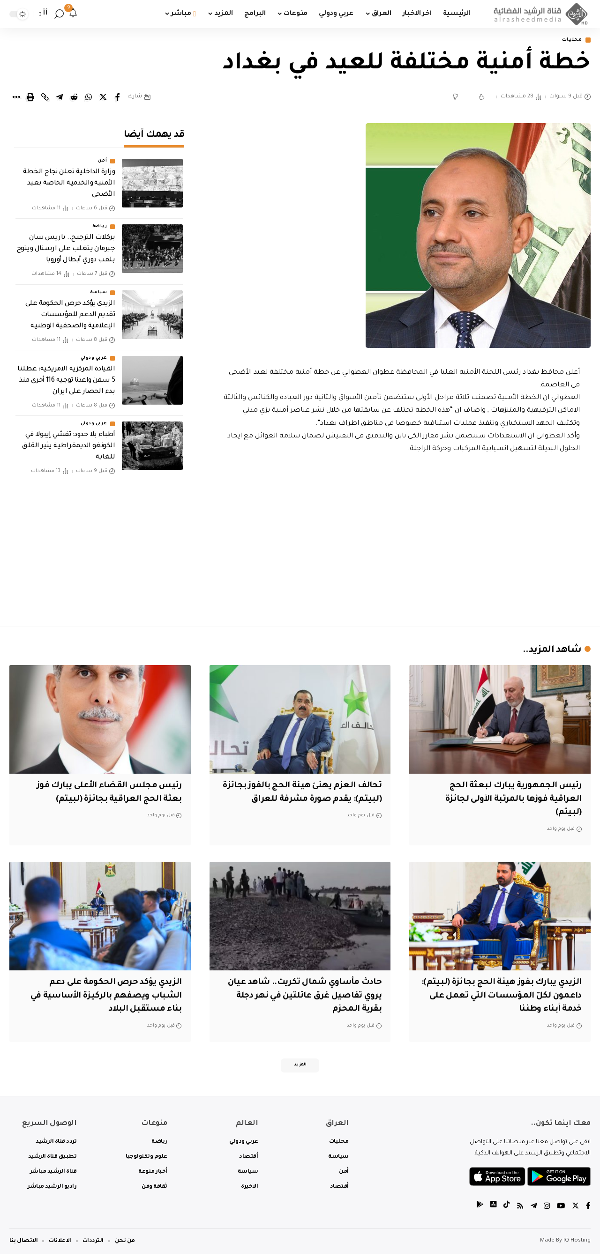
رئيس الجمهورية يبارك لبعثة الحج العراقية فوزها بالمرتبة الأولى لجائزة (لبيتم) (508, 800)
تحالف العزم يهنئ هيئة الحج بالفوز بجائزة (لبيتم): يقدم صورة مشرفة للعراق (312, 800)
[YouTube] (560, 1210)
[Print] (30, 97)
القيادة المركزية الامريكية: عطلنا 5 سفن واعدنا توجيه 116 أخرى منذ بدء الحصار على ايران (66, 375)
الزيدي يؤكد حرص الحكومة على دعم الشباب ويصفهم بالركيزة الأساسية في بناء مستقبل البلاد (100, 996)
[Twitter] (575, 1210)
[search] (59, 14)
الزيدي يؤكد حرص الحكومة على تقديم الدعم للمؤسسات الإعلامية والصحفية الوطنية (70, 309)
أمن (102, 155)
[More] (15, 97)
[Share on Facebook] (117, 97)
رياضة (99, 220)
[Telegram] (532, 1210)
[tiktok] (504, 1210)
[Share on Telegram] (59, 97)
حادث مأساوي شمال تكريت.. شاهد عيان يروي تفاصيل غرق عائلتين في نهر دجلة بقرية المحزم (303, 996)
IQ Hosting (577, 1244)
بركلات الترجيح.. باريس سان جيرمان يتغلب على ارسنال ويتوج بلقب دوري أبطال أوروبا (66, 243)
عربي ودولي (94, 352)
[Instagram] (545, 1210)
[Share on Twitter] (103, 97)
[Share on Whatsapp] (88, 97)
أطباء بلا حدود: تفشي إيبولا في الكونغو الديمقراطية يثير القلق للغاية (68, 440)
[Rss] (518, 1210)
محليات (569, 40)
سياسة (98, 286)
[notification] (73, 14)
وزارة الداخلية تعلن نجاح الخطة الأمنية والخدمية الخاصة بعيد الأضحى (69, 177)
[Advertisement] (402, 538)
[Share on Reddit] (74, 97)
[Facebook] (588, 1210)
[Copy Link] (45, 97)
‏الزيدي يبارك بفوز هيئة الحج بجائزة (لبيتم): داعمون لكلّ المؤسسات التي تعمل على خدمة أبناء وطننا (507, 996)
